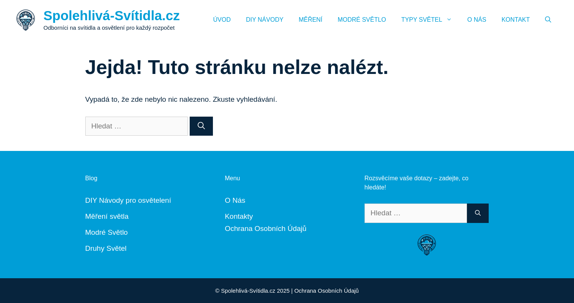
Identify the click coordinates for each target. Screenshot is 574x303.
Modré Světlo (361, 19)
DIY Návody (264, 19)
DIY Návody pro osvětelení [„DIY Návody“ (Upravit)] (128, 200)
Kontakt (516, 19)
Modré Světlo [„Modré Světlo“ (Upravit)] (106, 232)
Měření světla (107, 216)
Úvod (222, 19)
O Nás (476, 19)
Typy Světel (430, 19)
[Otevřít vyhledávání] (548, 19)
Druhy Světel (106, 248)
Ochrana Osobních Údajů (265, 228)
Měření (310, 19)
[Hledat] (201, 126)
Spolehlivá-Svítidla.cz (111, 15)
